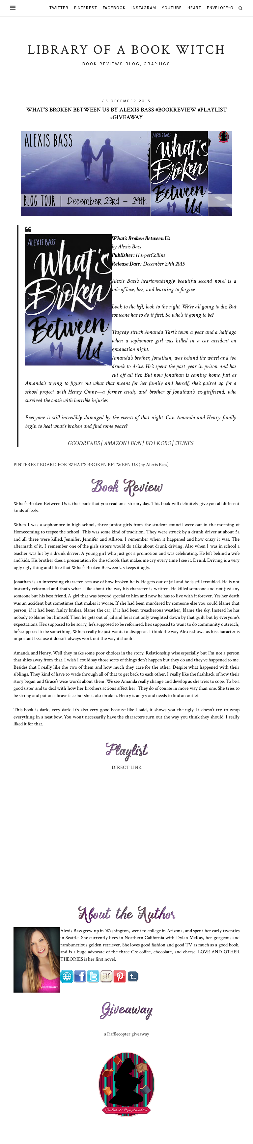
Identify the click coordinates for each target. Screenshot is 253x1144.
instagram (143, 7)
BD (148, 443)
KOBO (163, 443)
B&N (135, 443)
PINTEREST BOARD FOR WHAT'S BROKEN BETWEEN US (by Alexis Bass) (91, 464)
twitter (59, 7)
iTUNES (184, 443)
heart (194, 7)
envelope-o (220, 7)
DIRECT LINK (127, 767)
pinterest (85, 7)
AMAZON (115, 443)
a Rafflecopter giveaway (126, 1034)
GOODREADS (84, 443)
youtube (172, 7)
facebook (114, 7)
